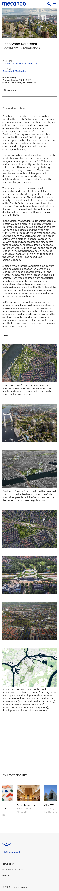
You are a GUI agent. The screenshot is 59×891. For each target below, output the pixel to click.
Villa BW (49, 805)
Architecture (8, 63)
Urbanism (21, 63)
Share (5, 335)
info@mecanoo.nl (11, 852)
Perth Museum (26, 805)
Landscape (32, 63)
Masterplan (20, 71)
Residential (8, 71)
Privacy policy (20, 887)
